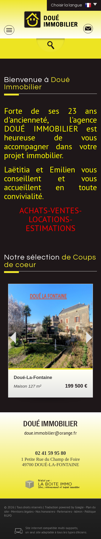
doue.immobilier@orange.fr (50, 433)
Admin (78, 511)
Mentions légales (22, 511)
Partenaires (64, 511)
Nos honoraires (45, 511)
